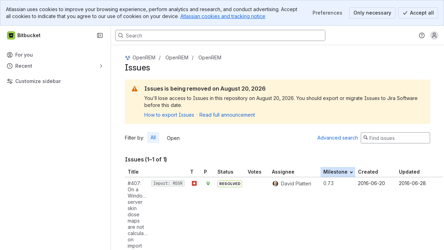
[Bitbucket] (24, 35)
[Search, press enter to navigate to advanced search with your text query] (220, 35)
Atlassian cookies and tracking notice (222, 16)
